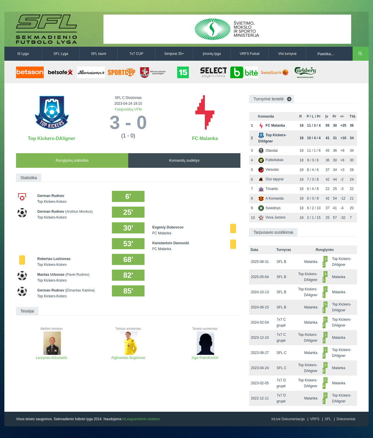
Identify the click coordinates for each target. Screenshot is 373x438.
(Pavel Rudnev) (78, 275)
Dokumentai (346, 419)
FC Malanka (205, 138)
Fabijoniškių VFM (128, 109)
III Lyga (23, 54)
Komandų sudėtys (184, 160)
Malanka (310, 262)
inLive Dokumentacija (288, 419)
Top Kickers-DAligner (51, 138)
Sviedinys (269, 208)
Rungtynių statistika (72, 160)
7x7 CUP (136, 54)
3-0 (325, 368)
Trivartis (268, 189)
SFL (328, 419)
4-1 (325, 277)
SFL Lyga (61, 54)
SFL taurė (98, 54)
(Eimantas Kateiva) (80, 290)
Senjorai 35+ (174, 54)
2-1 (325, 398)
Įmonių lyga (212, 54)
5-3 (325, 322)
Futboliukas (270, 160)
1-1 (325, 292)
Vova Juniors (272, 217)
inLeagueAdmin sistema (141, 419)
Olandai (267, 151)
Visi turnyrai (287, 54)
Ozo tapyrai (270, 179)
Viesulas (268, 169)
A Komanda (271, 198)
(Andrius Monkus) (79, 212)
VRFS (314, 419)
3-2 (325, 262)
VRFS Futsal (249, 54)
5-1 (325, 307)
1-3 (325, 338)
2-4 (325, 383)
